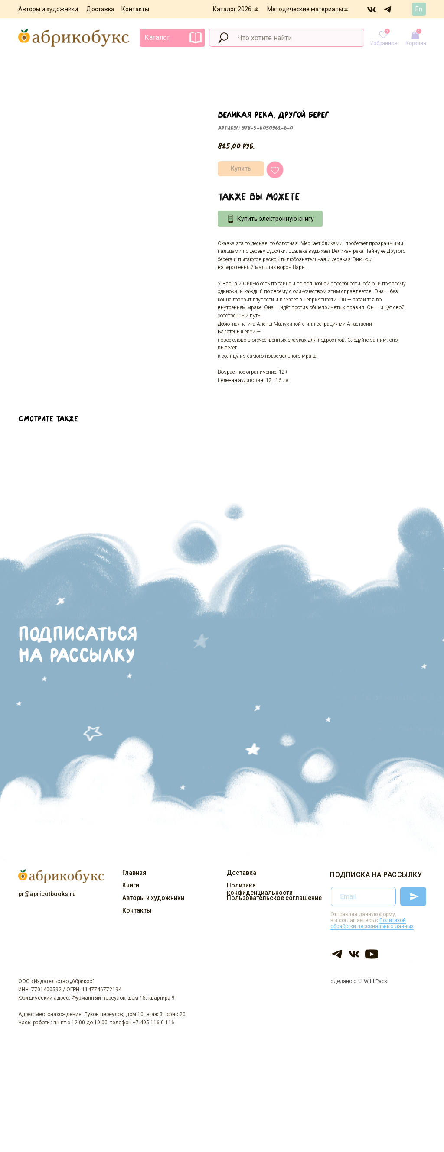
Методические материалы (305, 9)
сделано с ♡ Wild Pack (358, 981)
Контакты (135, 9)
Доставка (100, 9)
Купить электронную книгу (275, 218)
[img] (372, 9)
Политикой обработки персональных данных (372, 923)
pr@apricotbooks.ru (47, 893)
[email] (363, 896)
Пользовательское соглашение (274, 897)
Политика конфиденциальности (260, 889)
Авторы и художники (48, 9)
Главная (134, 872)
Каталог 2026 (232, 9)
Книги (130, 885)
